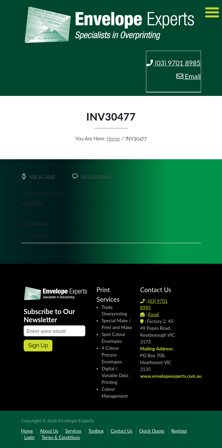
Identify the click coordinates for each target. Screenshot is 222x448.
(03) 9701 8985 (173, 63)
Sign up (38, 345)
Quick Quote (151, 431)
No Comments (96, 176)
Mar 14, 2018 (42, 176)
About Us (49, 431)
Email (188, 76)
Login (29, 437)
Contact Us (121, 431)
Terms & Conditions (61, 437)
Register (179, 431)
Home (113, 138)
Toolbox (96, 431)
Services (73, 431)
